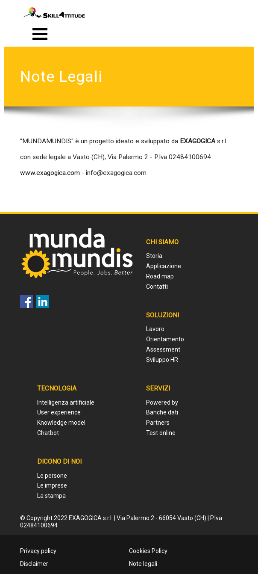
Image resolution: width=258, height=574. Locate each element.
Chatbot (48, 432)
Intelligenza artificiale (65, 402)
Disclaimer (34, 563)
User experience (59, 412)
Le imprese (52, 485)
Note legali (143, 563)
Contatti (157, 286)
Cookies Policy (148, 550)
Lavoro (155, 328)
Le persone (52, 475)
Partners (158, 422)
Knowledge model (61, 422)
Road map (160, 276)
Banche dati (162, 412)
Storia (154, 255)
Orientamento (165, 339)
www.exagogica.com (50, 173)
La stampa (51, 495)
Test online (161, 432)
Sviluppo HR (162, 359)
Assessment (163, 349)
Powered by (162, 402)
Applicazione (163, 266)
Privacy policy (38, 550)
